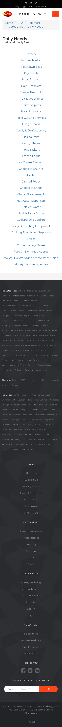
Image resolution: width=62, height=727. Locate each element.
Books (4, 360)
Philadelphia (7, 439)
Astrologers (37, 330)
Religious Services (24, 350)
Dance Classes (8, 350)
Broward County (9, 400)
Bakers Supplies (31, 66)
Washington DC (29, 449)
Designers (26, 306)
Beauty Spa (44, 355)
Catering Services (9, 355)
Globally (15, 380)
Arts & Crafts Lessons (11, 345)
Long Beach (49, 419)
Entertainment (45, 310)
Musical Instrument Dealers (14, 365)
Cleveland (53, 405)
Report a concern (31, 646)
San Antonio (53, 444)
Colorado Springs (18, 405)
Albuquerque (38, 395)
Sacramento (40, 444)
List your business (31, 588)
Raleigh (18, 439)
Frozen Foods (31, 156)
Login (31, 615)
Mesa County (27, 424)
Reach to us (31, 633)
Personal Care (32, 296)
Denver (14, 410)
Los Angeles (36, 419)
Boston (49, 395)
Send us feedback (31, 640)
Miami (37, 424)
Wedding (17, 335)
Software (21, 291)
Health (45, 306)
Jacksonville (51, 415)
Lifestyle (5, 315)
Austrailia (55, 380)
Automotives (16, 315)
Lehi (23, 419)
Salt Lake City (30, 439)
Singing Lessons (49, 345)
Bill (34, 306)
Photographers (18, 296)
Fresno (53, 410)
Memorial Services (41, 325)
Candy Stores (31, 143)
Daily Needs (7, 320)
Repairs (32, 320)
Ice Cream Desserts (31, 162)
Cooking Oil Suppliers (31, 219)
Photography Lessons (30, 345)
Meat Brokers (31, 79)
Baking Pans (31, 137)
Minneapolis (7, 429)
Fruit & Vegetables (31, 98)
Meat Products (31, 111)
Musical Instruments (27, 340)
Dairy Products (31, 86)
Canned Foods (31, 181)
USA (23, 380)
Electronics (32, 310)
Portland (47, 434)
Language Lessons (47, 335)
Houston (17, 415)
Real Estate (6, 301)
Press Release (31, 537)
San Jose (19, 444)
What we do (31, 653)
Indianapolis (39, 415)
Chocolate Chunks (31, 168)
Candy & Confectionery (31, 130)
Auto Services (40, 315)
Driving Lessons (40, 350)
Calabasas (54, 400)
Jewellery (48, 370)
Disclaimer (31, 506)
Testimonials (31, 499)
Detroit (34, 410)
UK (42, 380)
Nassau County (31, 429)
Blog (17, 6)
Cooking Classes (50, 330)
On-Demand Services (11, 306)
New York (43, 429)
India (33, 380)
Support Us (31, 479)
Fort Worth (6, 415)
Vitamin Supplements (31, 194)
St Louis (29, 444)
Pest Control (43, 320)
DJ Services (7, 335)
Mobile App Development (38, 291)
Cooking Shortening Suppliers (31, 232)
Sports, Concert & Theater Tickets (16, 330)
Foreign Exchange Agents (31, 251)
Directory (31, 544)
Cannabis (6, 296)
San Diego (52, 439)
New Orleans (7, 434)
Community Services (28, 355)
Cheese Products (31, 92)
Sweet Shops (17, 360)
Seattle (41, 439)
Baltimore (41, 6)
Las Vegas (15, 419)
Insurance (42, 340)
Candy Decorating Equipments (31, 226)
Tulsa (4, 449)
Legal (15, 301)
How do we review (31, 531)
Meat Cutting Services (31, 117)
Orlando (18, 434)
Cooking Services (45, 365)
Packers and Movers (33, 370)
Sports (51, 340)
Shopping (6, 325)
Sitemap (31, 550)
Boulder (21, 400)
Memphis (16, 424)
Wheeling (15, 449)
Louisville (6, 424)
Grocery (31, 54)
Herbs (31, 175)
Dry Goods (31, 73)
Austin (25, 395)
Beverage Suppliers (32, 360)
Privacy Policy (31, 486)
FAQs (31, 564)
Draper (24, 410)
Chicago (5, 405)
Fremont (44, 410)
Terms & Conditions (31, 492)
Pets (49, 315)
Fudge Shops (31, 124)
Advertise (31, 602)
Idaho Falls (27, 415)
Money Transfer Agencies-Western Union (31, 258)
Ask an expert (31, 595)
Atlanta (16, 395)
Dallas (4, 410)
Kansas (5, 419)
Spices (31, 238)
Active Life (16, 325)
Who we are (31, 512)
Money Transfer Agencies (31, 264)
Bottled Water (31, 207)
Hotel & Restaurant (31, 301)
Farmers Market (31, 60)
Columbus (42, 405)
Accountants (7, 370)
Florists (31, 365)
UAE (4, 385)
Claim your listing (31, 582)
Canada (14, 385)
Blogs (31, 557)
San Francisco (8, 444)
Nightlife (28, 315)
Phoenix (37, 434)
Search (31, 608)
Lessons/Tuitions (9, 340)
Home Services (20, 320)
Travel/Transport (9, 310)
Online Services (47, 296)
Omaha (27, 434)
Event (25, 325)
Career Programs (30, 335)
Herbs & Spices (31, 105)
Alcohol (21, 310)
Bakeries (18, 370)
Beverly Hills (32, 400)
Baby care (54, 355)
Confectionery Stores (31, 245)
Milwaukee (49, 424)
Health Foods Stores (31, 213)
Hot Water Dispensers (31, 200)
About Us (31, 473)
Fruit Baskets (31, 149)
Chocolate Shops (31, 187)
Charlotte (32, 405)
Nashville (18, 429)
